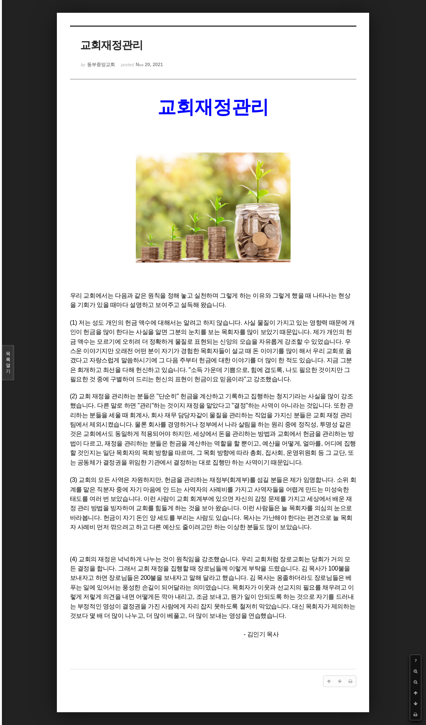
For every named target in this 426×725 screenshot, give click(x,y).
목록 (8, 362)
